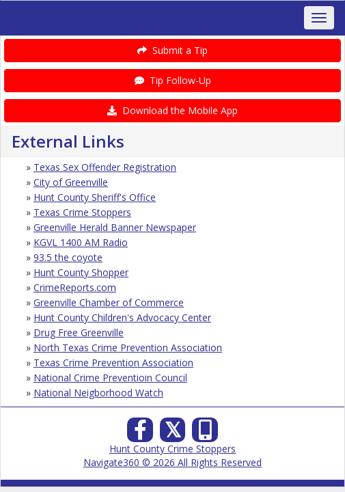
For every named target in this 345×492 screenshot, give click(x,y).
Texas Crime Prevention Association (113, 362)
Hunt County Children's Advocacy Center (122, 317)
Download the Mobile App (172, 110)
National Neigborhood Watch (98, 392)
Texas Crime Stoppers (82, 212)
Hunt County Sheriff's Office (94, 197)
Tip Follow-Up (173, 80)
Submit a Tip (172, 50)
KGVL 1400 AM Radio (80, 242)
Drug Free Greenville (78, 332)
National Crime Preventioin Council (110, 377)
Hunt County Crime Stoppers (172, 448)
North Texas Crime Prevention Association (127, 347)
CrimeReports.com (74, 287)
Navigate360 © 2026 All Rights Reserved (172, 462)
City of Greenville (70, 182)
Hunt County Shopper (80, 272)
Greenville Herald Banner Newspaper (114, 227)
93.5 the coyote (67, 257)
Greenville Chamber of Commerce (108, 302)
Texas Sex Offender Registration (104, 167)
